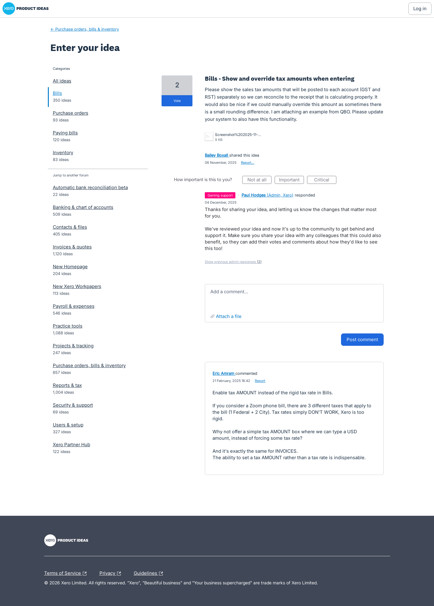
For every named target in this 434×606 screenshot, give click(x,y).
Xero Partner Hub (71, 444)
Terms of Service (67, 573)
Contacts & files (70, 227)
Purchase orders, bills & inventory (89, 365)
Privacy (111, 573)
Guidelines (150, 573)
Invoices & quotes (72, 247)
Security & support (73, 405)
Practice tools (67, 326)
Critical (325, 180)
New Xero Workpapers (77, 286)
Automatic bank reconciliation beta (90, 187)
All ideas (62, 81)
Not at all (259, 180)
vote (177, 101)
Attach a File (229, 316)
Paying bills (65, 133)
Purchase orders (70, 113)
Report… (247, 162)
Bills (57, 93)
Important (291, 180)
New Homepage (70, 266)
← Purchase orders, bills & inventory (84, 29)
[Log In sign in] (420, 8)
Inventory (63, 152)
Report (260, 381)
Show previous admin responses (233, 262)
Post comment (362, 339)
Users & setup (68, 425)
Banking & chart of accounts (83, 207)
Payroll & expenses (74, 306)
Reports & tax (67, 385)
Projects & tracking (73, 346)
